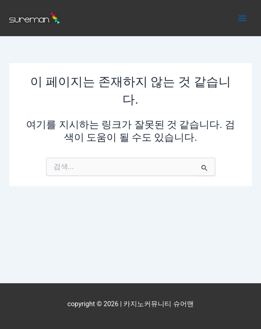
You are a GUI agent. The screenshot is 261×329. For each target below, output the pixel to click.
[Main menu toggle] (242, 18)
